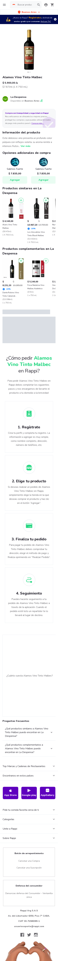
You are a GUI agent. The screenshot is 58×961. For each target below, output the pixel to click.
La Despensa (18, 97)
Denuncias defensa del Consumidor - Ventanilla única (29, 895)
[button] (29, 12)
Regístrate (35, 17)
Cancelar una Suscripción (29, 867)
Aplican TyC (46, 21)
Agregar (15, 180)
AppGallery (47, 793)
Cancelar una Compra (29, 860)
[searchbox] (24, 4)
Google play (29, 793)
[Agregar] (21, 200)
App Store (10, 793)
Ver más (25, 146)
